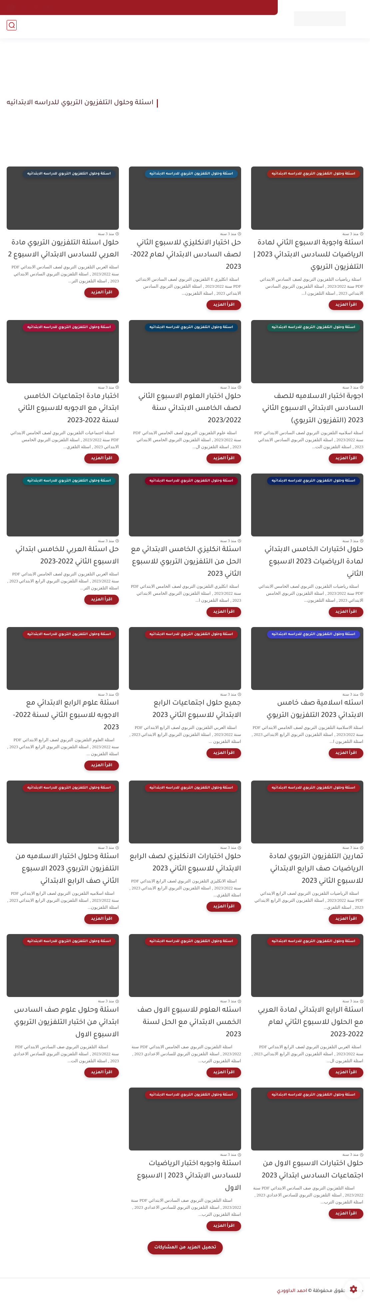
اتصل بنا (224, 7)
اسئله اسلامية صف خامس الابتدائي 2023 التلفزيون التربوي (314, 710)
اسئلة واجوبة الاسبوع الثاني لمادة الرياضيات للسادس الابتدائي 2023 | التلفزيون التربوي (308, 255)
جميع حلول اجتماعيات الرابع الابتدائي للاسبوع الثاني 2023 (197, 710)
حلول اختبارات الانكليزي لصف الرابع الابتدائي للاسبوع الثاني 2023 (185, 863)
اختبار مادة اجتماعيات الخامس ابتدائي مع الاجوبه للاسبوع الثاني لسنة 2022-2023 (68, 409)
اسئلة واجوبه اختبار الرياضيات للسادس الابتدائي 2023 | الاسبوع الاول (189, 1176)
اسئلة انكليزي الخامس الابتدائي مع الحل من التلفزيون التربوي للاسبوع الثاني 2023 (186, 562)
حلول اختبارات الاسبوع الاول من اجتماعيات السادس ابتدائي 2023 (312, 1170)
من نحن (154, 7)
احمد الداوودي (292, 1291)
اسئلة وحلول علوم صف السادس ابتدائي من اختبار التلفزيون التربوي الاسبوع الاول (66, 1023)
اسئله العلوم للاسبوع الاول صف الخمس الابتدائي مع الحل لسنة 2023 (189, 1023)
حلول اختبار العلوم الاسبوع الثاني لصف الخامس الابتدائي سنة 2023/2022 (189, 409)
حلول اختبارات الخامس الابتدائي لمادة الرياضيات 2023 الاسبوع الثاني (313, 562)
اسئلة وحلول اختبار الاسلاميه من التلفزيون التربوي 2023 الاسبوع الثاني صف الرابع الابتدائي (67, 869)
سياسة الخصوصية (189, 7)
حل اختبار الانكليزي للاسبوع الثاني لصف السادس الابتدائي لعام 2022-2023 (186, 255)
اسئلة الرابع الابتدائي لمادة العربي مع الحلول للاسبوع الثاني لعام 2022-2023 (310, 1023)
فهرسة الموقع (255, 7)
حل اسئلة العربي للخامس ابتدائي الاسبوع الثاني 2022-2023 (67, 556)
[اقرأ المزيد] (346, 305)
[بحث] (12, 27)
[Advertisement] (263, 103)
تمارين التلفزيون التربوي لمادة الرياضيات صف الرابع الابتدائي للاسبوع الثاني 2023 (316, 869)
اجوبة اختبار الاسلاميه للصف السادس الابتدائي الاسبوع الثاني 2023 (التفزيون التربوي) (312, 409)
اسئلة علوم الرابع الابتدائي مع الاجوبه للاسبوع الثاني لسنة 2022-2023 (66, 716)
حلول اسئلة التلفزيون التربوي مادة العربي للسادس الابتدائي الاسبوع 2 (63, 249)
